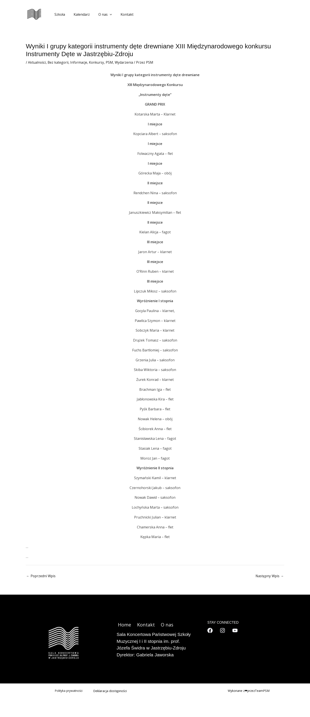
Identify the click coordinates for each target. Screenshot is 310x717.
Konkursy (98, 62)
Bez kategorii (59, 62)
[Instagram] (222, 630)
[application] (105, 14)
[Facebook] (210, 630)
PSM (111, 62)
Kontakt (121, 14)
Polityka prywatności (68, 691)
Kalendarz (79, 14)
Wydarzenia (126, 62)
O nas (101, 14)
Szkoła (59, 14)
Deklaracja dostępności (110, 691)
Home (123, 625)
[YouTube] (235, 630)
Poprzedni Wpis (41, 576)
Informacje (80, 62)
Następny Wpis (269, 576)
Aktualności (37, 62)
